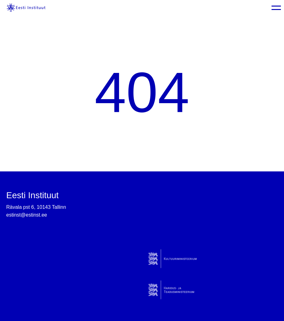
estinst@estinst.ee (26, 215)
